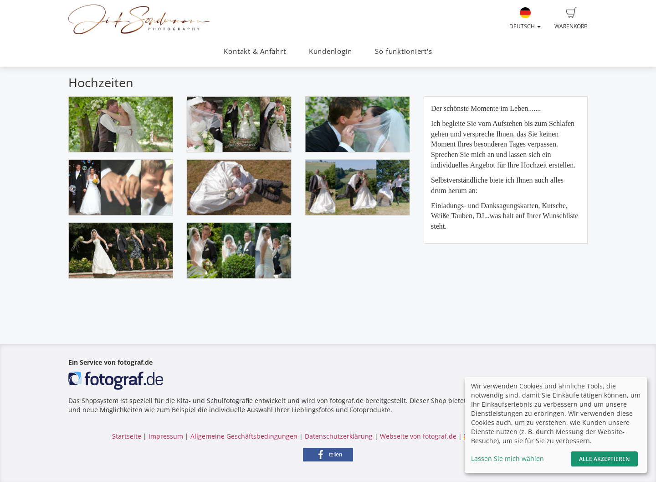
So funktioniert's (403, 51)
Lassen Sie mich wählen (507, 458)
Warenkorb (571, 18)
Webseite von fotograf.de (418, 436)
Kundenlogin (330, 51)
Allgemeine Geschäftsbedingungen (243, 436)
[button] (328, 454)
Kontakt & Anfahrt (255, 51)
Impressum (166, 436)
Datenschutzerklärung (339, 436)
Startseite (126, 436)
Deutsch (525, 18)
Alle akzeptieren (604, 459)
